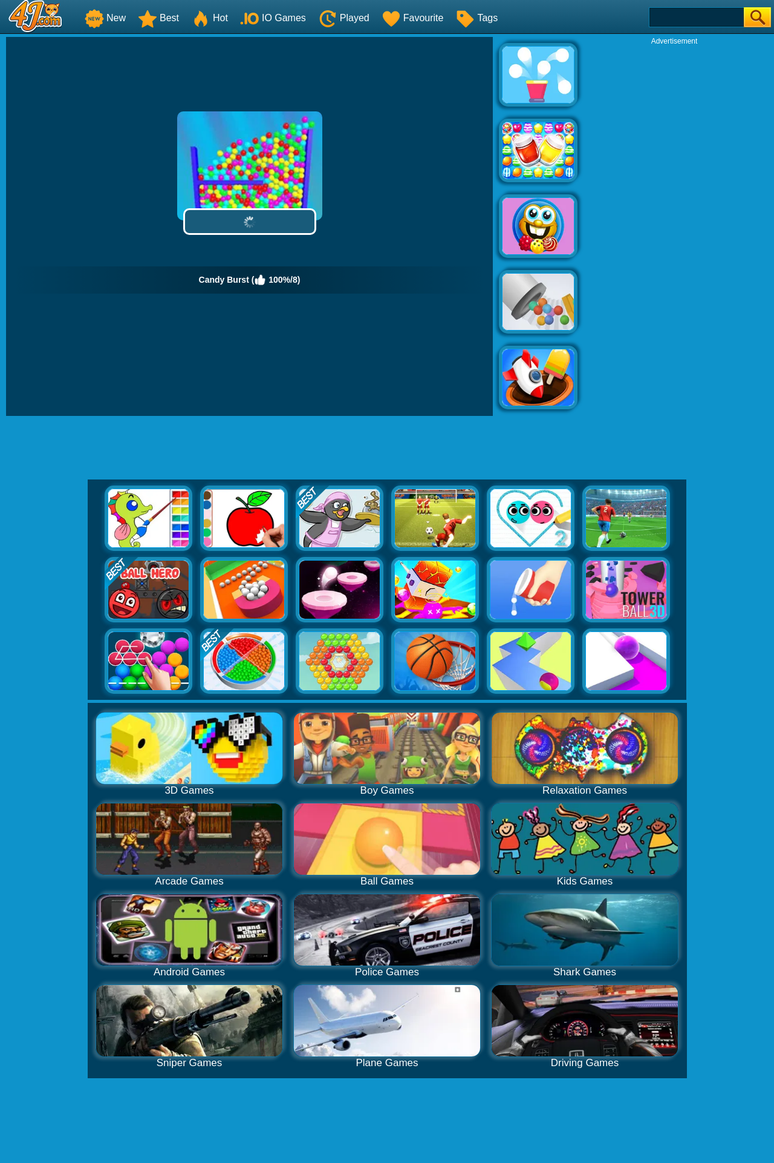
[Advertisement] (674, 227)
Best (158, 18)
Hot (209, 18)
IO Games (273, 18)
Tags (476, 18)
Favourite (413, 18)
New (105, 18)
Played (343, 18)
